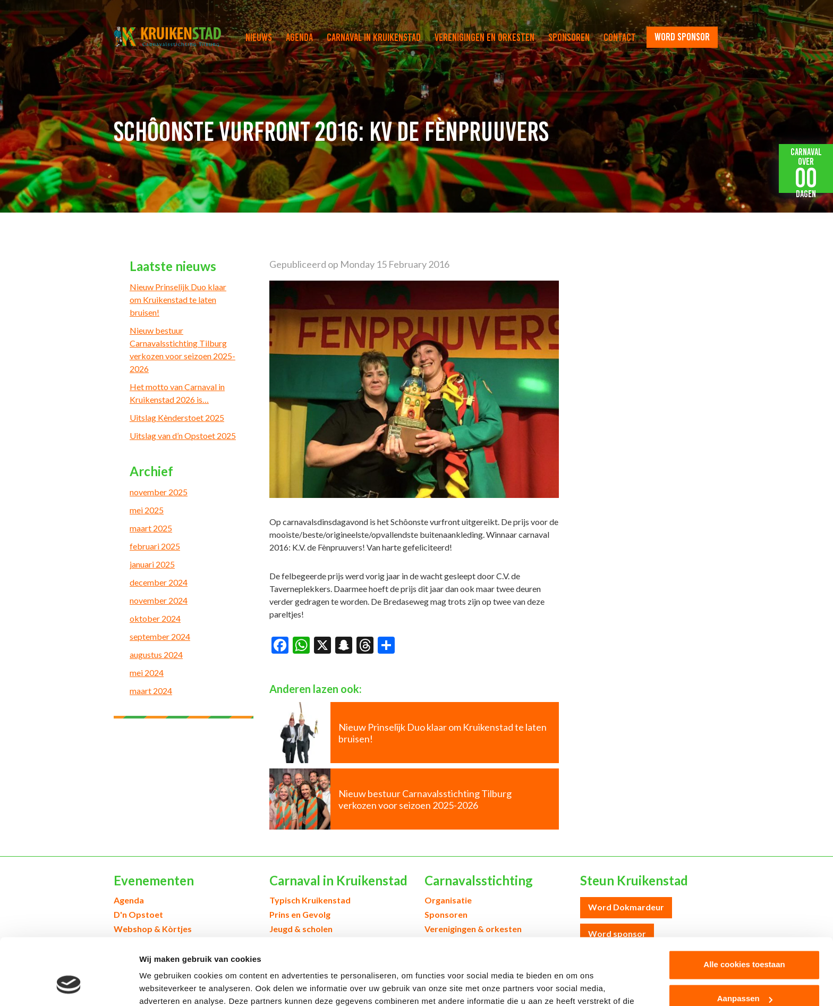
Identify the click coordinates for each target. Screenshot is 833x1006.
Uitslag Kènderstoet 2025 (177, 417)
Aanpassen (744, 940)
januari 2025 (152, 564)
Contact (620, 37)
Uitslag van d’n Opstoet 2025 (183, 435)
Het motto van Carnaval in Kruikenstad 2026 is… (177, 393)
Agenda (299, 37)
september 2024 (160, 636)
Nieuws (258, 37)
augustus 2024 (156, 654)
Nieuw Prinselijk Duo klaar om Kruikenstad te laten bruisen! (178, 299)
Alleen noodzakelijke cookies (744, 974)
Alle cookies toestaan (744, 906)
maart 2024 (151, 691)
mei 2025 (147, 510)
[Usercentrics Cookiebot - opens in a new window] (68, 985)
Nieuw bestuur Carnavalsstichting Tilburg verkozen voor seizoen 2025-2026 (182, 349)
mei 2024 (147, 672)
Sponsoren (569, 37)
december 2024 (159, 582)
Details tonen (164, 985)
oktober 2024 (155, 618)
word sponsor (682, 36)
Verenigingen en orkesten (484, 37)
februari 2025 (155, 546)
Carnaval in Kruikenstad (374, 37)
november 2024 (159, 600)
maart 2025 (151, 528)
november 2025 (159, 492)
